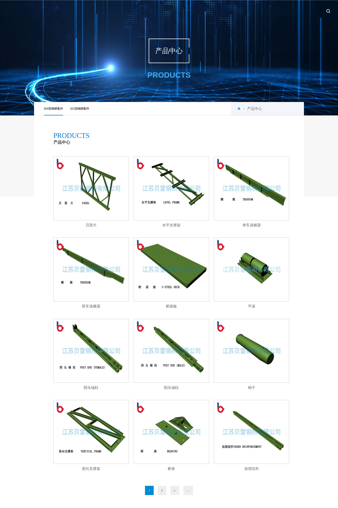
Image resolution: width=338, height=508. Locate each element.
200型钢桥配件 (53, 111)
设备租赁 (280, 10)
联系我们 (303, 10)
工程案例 (257, 10)
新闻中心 (211, 10)
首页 (167, 10)
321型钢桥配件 (79, 108)
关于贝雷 (187, 10)
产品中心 (234, 10)
